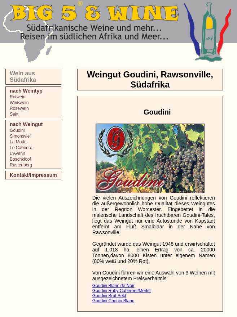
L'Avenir (17, 153)
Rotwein (17, 96)
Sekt (14, 114)
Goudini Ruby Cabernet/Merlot (121, 290)
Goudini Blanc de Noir (113, 285)
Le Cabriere (21, 147)
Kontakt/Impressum (33, 175)
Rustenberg (21, 165)
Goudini (17, 130)
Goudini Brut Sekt (109, 295)
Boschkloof (20, 159)
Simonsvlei (20, 136)
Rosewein (19, 108)
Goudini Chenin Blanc (113, 300)
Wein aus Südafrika (23, 76)
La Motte (18, 141)
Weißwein (19, 102)
